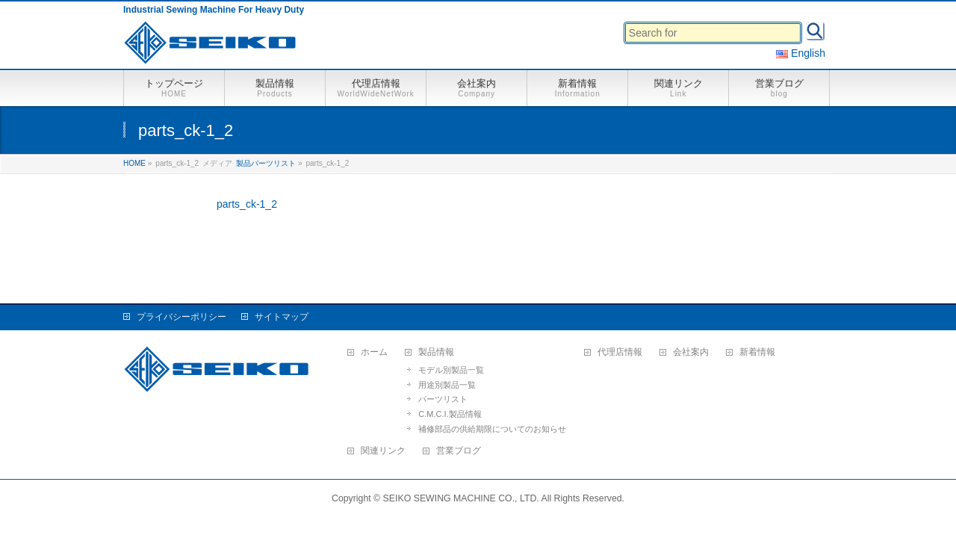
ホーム (374, 352)
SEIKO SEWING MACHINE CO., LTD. (461, 498)
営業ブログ (458, 451)
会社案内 (691, 352)
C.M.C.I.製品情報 (449, 413)
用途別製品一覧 (447, 384)
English (800, 53)
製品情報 (436, 352)
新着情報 (757, 352)
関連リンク (383, 451)
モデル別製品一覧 (451, 369)
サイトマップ (281, 317)
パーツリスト (443, 399)
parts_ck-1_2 (247, 204)
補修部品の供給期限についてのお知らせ (492, 428)
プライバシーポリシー (181, 317)
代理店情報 (620, 352)
